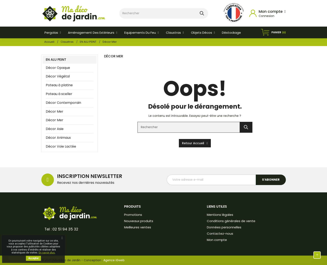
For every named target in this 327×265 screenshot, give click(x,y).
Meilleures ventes (137, 227)
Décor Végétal (58, 76)
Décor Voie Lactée (61, 146)
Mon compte (217, 240)
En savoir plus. (47, 252)
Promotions (133, 214)
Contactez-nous (220, 233)
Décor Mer (54, 111)
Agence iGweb (114, 260)
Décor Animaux (58, 137)
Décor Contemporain (63, 102)
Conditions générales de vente (231, 221)
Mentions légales (220, 214)
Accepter (33, 258)
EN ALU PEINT (56, 59)
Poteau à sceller (59, 93)
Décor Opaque (58, 67)
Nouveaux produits (138, 221)
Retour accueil (195, 143)
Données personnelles (224, 227)
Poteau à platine (59, 85)
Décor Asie (55, 128)
